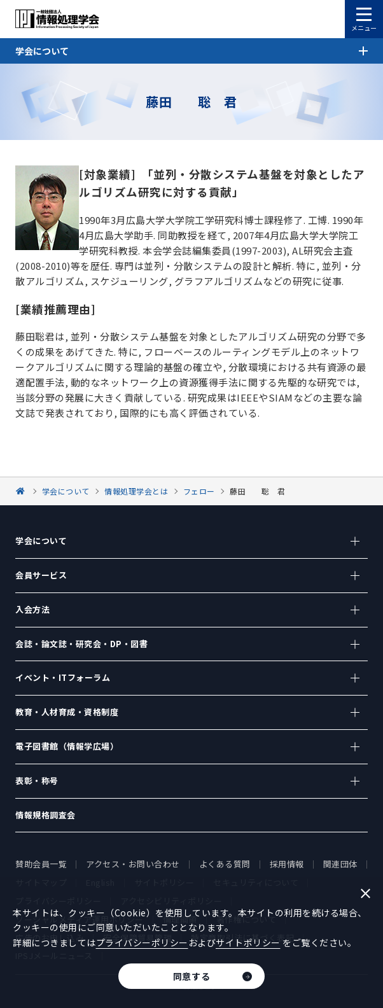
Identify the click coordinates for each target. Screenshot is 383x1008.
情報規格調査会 (45, 815)
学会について (41, 541)
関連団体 (340, 864)
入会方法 (32, 609)
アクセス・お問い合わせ (133, 864)
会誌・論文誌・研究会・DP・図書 (81, 644)
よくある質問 (225, 864)
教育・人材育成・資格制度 (66, 712)
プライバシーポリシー (142, 942)
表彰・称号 (37, 780)
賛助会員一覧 (41, 864)
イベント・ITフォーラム (62, 677)
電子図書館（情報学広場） (66, 746)
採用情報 (287, 864)
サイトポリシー (248, 942)
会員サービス (41, 575)
